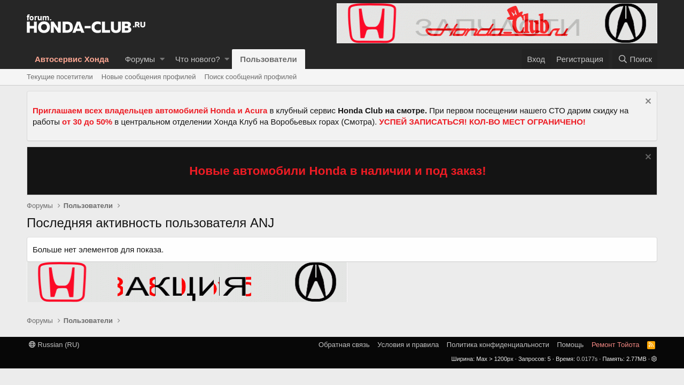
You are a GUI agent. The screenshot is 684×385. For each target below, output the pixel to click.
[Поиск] (634, 59)
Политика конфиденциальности (498, 345)
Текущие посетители (60, 77)
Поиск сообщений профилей (250, 77)
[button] (162, 59)
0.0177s (587, 359)
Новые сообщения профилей (149, 77)
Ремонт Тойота (616, 345)
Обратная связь (344, 345)
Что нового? (197, 59)
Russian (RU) (54, 345)
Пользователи (268, 59)
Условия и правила (408, 345)
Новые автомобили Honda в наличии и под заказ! (337, 171)
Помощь (570, 345)
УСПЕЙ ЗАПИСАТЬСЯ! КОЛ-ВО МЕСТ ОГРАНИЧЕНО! (482, 121)
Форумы (140, 59)
